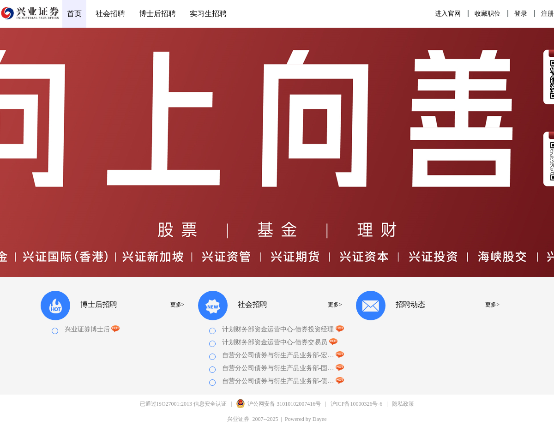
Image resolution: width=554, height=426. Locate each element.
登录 (520, 13)
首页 (74, 14)
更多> (177, 304)
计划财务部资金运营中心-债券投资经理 (278, 329)
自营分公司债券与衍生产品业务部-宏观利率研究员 (278, 355)
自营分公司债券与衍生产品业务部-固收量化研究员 (278, 368)
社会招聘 (110, 14)
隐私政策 (403, 404)
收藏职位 (487, 13)
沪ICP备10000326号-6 (357, 404)
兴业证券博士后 (92, 329)
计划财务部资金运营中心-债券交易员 (275, 342)
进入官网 (448, 13)
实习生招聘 (208, 14)
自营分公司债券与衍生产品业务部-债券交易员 (278, 381)
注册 (547, 13)
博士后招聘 (157, 14)
